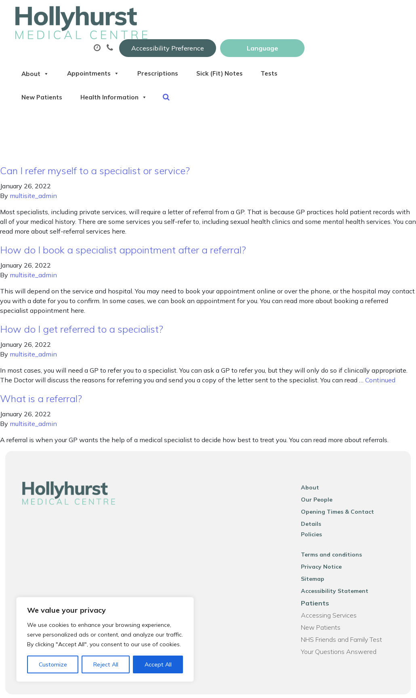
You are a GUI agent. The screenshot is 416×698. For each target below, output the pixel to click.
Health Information (261, 68)
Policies (315, 513)
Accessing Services (332, 594)
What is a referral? (41, 388)
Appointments (196, 40)
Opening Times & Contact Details (352, 501)
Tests (127, 68)
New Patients (181, 68)
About (132, 40)
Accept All (158, 664)
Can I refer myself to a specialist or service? (95, 160)
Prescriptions (268, 40)
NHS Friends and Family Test (345, 619)
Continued (380, 370)
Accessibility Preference (263, 15)
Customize (53, 664)
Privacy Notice (325, 546)
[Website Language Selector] (358, 15)
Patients (319, 582)
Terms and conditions (335, 534)
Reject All (105, 664)
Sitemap (316, 558)
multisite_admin (33, 185)
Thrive (392, 685)
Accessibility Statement (338, 570)
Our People (320, 489)
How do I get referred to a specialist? (81, 319)
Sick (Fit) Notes (336, 40)
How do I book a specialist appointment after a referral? (123, 240)
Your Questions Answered (342, 631)
